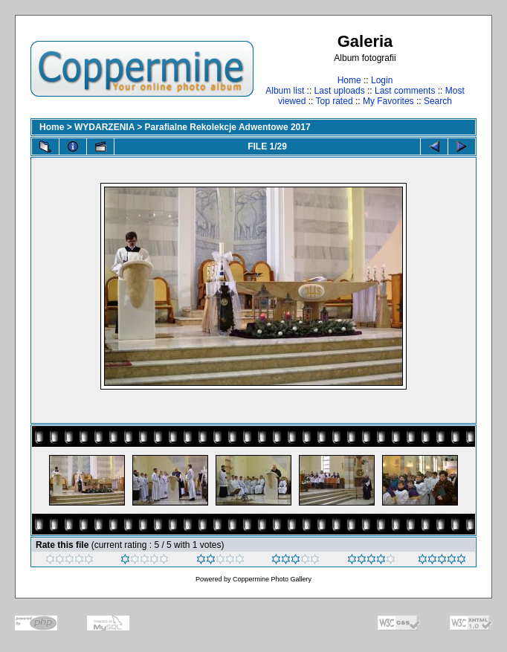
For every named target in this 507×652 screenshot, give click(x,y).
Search (438, 101)
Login (382, 80)
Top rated (334, 101)
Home (349, 80)
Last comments (405, 90)
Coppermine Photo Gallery (272, 579)
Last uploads (339, 90)
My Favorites (388, 101)
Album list (284, 90)
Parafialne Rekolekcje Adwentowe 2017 (228, 127)
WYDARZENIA (104, 127)
